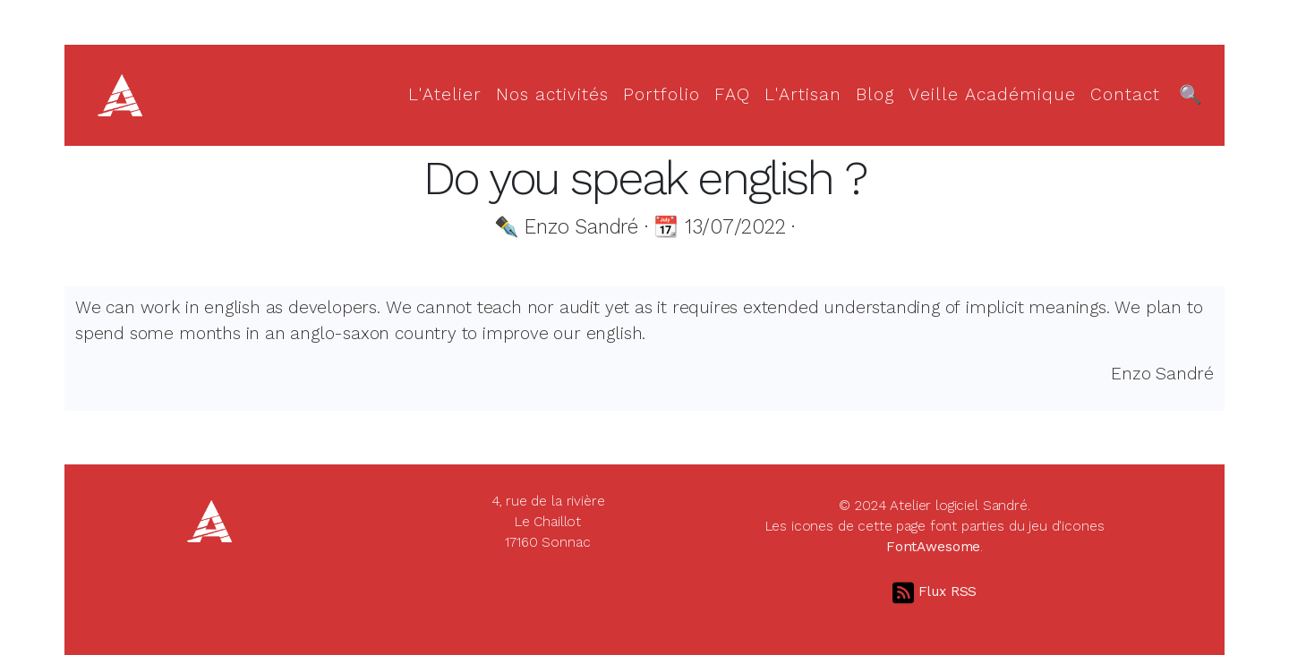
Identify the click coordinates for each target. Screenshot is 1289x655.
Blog (875, 94)
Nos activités (552, 94)
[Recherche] (1190, 95)
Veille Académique (992, 94)
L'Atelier (445, 94)
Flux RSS (934, 591)
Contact (1125, 94)
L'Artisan (802, 94)
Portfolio (661, 94)
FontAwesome (933, 547)
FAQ (732, 94)
